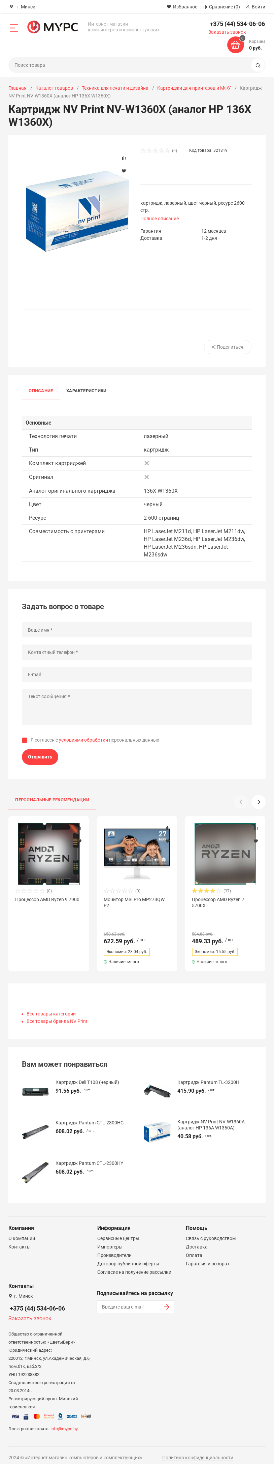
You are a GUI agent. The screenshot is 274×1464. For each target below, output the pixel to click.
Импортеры (110, 1240)
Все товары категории (51, 1007)
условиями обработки (83, 740)
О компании (21, 1232)
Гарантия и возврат (208, 1257)
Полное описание (159, 218)
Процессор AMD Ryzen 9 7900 (47, 899)
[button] (258, 802)
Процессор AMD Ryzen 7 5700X (218, 902)
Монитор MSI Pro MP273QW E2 (134, 902)
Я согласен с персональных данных (95, 740)
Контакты (19, 1240)
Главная (17, 88)
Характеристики (86, 391)
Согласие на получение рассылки (134, 1266)
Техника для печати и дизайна (115, 88)
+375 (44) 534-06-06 (237, 23)
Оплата (194, 1249)
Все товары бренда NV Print (57, 1015)
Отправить (40, 756)
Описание (41, 391)
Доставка (197, 1240)
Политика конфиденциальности (197, 1451)
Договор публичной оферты (128, 1257)
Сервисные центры (118, 1232)
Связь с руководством (211, 1232)
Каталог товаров (54, 88)
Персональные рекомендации (52, 799)
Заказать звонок (227, 32)
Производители (114, 1249)
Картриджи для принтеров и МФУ (194, 88)
